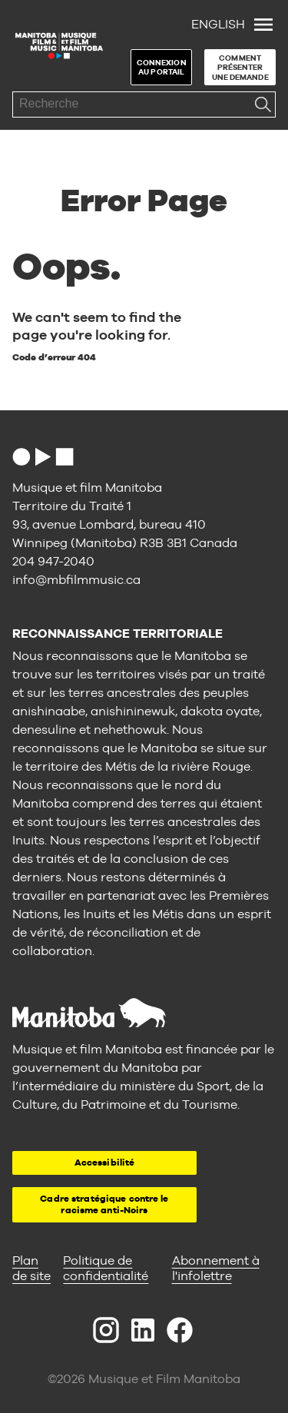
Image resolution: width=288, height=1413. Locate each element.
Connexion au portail (162, 67)
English (218, 24)
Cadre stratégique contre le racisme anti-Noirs (104, 1204)
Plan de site (31, 1268)
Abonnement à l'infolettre (216, 1268)
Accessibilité (104, 1162)
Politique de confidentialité (105, 1268)
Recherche (262, 104)
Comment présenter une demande (240, 67)
